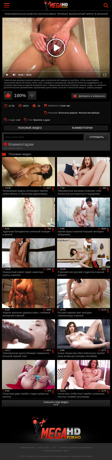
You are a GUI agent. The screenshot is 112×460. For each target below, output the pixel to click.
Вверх (107, 454)
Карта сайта (43, 447)
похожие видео (30, 127)
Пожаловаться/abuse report (56, 451)
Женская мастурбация (89, 113)
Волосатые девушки (68, 113)
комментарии (82, 127)
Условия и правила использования (75, 447)
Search (106, 5)
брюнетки (37, 120)
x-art (18, 120)
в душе (46, 120)
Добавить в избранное (92, 96)
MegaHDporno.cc (62, 5)
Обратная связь (28, 447)
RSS (54, 447)
